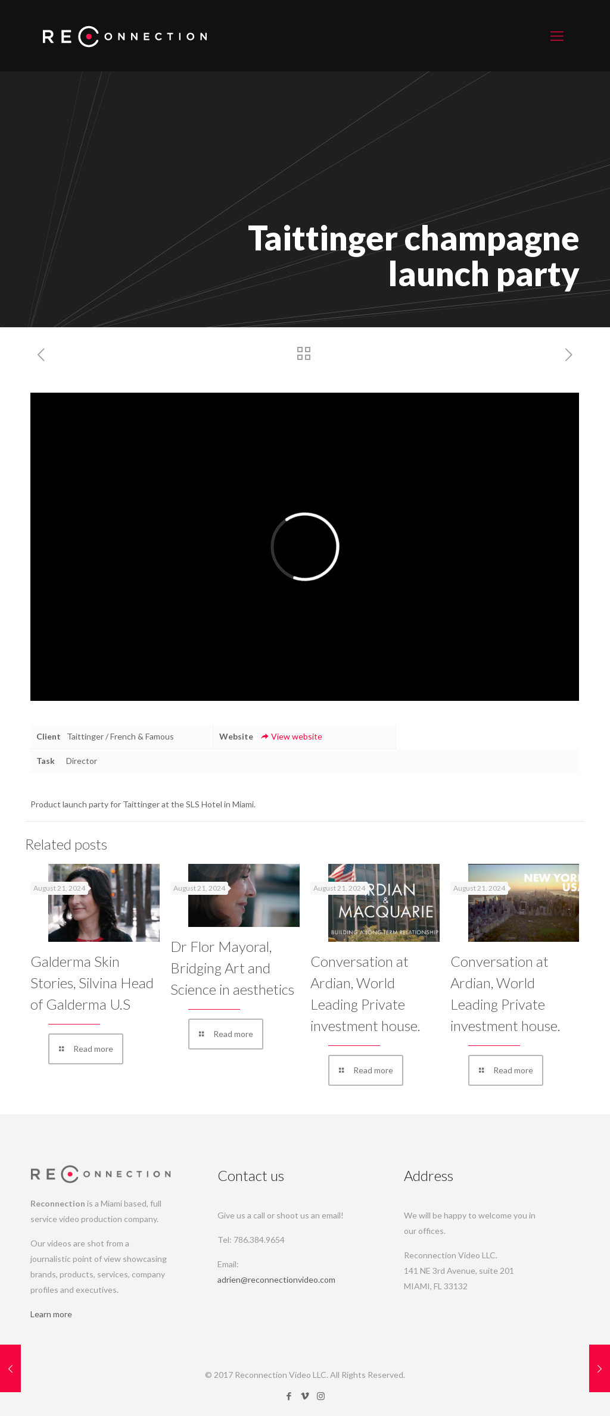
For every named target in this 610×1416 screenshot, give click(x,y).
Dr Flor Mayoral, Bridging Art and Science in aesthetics (232, 968)
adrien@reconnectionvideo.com (276, 1279)
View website (290, 736)
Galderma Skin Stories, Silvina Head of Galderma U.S (92, 983)
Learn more (51, 1314)
